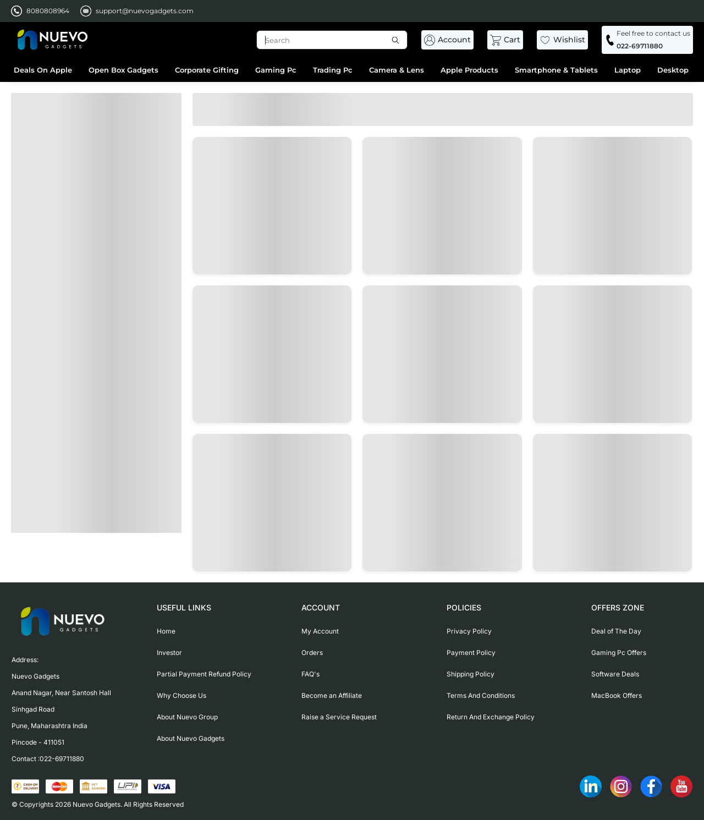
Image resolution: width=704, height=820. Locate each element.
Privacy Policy (469, 631)
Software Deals (615, 674)
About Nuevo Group (187, 717)
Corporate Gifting (207, 69)
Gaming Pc (275, 69)
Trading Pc (333, 69)
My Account (320, 631)
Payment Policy (471, 652)
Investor (169, 652)
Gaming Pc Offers (618, 652)
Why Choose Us (181, 695)
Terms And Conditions (481, 695)
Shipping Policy (470, 674)
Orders (312, 652)
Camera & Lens (396, 69)
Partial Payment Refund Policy (204, 674)
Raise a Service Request (339, 717)
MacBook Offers (616, 695)
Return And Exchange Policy (491, 717)
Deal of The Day (616, 631)
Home (166, 631)
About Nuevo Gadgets (190, 738)
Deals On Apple (43, 69)
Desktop (673, 69)
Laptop (627, 69)
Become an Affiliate (331, 695)
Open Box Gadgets (123, 69)
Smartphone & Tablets (556, 69)
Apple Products (469, 69)
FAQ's (310, 674)
